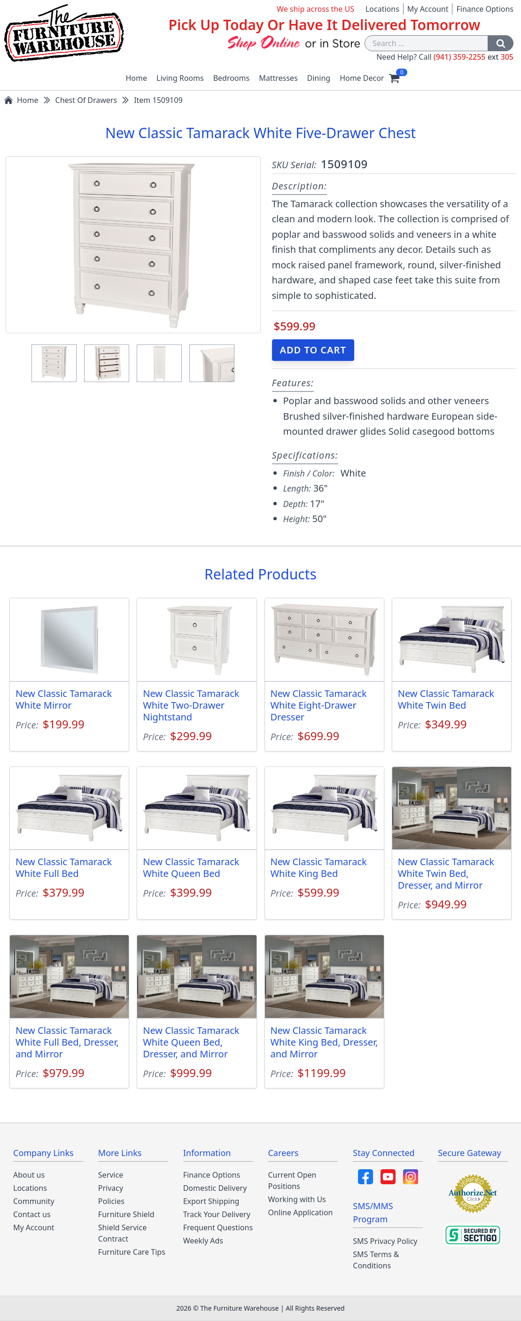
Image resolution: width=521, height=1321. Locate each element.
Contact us (32, 1214)
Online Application (300, 1212)
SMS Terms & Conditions (376, 1260)
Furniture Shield (126, 1214)
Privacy (110, 1188)
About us (29, 1175)
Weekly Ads (203, 1240)
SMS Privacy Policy (385, 1241)
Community (33, 1201)
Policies (111, 1201)
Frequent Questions (218, 1227)
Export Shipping (211, 1201)
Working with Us (297, 1199)
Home (137, 78)
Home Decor (362, 78)
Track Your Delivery (216, 1214)
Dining (319, 78)
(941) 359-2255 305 (473, 57)
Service (110, 1175)
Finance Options (484, 9)
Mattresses (278, 78)
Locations (382, 9)
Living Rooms (180, 78)
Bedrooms (231, 78)
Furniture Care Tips (131, 1252)
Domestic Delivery (215, 1188)
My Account (428, 9)
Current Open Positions (292, 1180)
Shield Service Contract (122, 1233)
